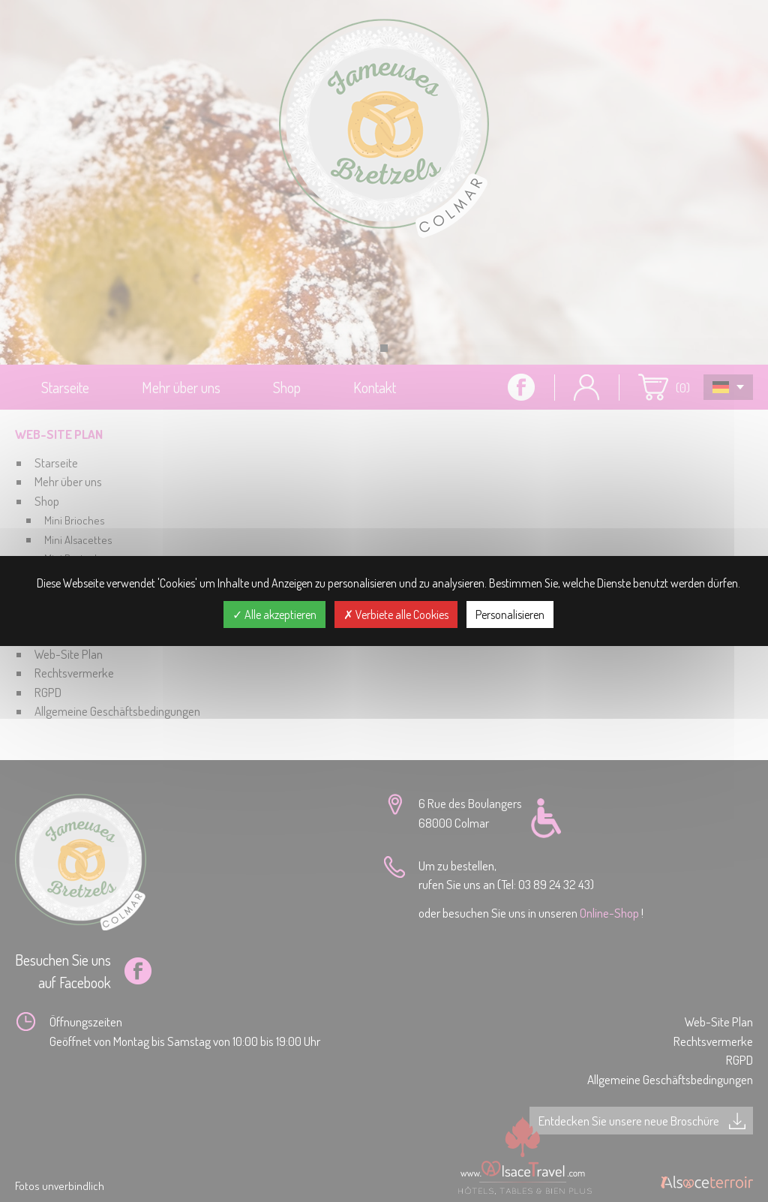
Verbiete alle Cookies (396, 614)
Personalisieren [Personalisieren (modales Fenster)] (510, 614)
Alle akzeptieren (274, 614)
